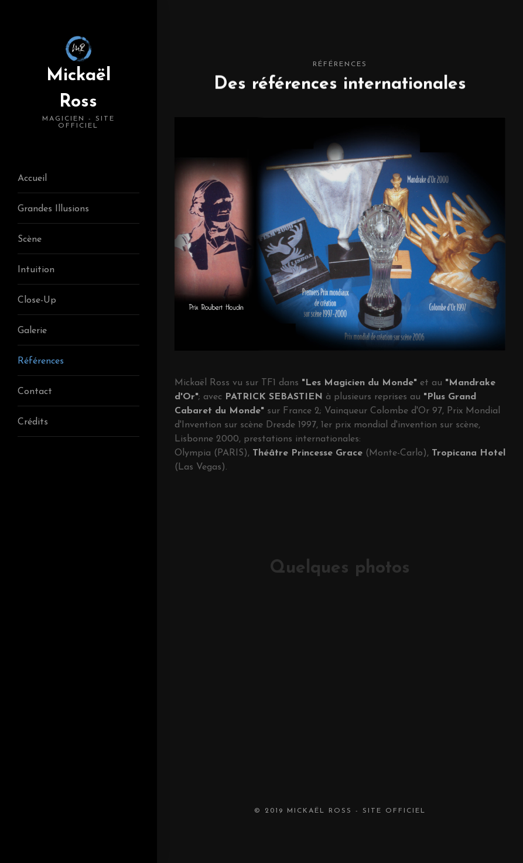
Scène (30, 239)
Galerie (32, 330)
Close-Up (37, 300)
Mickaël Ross (78, 98)
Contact (35, 391)
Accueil (32, 178)
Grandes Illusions (53, 209)
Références (41, 361)
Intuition (36, 270)
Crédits (33, 422)
